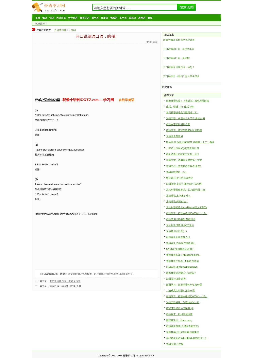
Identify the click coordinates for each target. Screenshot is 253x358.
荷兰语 (95, 18)
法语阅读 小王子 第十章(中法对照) (184, 183)
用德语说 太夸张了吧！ (178, 195)
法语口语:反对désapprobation (181, 266)
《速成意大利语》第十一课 (180, 290)
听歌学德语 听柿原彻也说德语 (179, 40)
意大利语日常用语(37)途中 (180, 225)
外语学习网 (60, 30)
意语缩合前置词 (174, 136)
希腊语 (141, 18)
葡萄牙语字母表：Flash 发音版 (182, 261)
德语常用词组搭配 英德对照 (180, 219)
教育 (150, 18)
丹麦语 (104, 18)
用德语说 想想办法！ (177, 201)
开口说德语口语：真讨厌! (176, 58)
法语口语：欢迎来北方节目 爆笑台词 (185, 118)
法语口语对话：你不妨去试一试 (182, 302)
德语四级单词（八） (177, 171)
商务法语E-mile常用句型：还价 (182, 154)
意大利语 (72, 18)
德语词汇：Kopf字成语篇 (179, 314)
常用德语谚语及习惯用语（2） (182, 112)
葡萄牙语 (84, 18)
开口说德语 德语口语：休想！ (179, 67)
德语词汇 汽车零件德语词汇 (180, 243)
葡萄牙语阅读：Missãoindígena (182, 255)
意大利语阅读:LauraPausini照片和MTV (186, 207)
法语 (51, 18)
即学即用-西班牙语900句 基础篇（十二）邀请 (190, 142)
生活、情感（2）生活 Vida (180, 106)
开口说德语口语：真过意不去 (65, 281)
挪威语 (113, 18)
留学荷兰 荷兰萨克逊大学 (179, 177)
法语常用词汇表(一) (176, 231)
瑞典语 (132, 18)
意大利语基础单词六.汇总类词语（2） (186, 189)
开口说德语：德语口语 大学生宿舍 (181, 76)
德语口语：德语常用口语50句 (65, 286)
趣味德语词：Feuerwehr (179, 320)
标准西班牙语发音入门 (178, 237)
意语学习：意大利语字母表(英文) (183, 166)
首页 (37, 18)
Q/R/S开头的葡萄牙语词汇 (180, 249)
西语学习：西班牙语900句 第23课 (184, 130)
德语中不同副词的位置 (178, 124)
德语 (44, 18)
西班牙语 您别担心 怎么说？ (181, 272)
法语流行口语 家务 (176, 278)
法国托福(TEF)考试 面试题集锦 (182, 332)
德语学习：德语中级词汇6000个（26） (186, 296)
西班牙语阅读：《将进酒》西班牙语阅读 (187, 100)
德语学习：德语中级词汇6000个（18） (186, 213)
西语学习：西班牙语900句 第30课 (184, 284)
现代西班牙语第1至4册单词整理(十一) (186, 338)
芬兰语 (123, 18)
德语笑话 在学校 (174, 344)
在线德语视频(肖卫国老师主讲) (182, 326)
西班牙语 (61, 18)
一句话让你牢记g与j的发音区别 (182, 148)
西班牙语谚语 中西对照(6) (180, 308)
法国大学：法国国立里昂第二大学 (184, 160)
